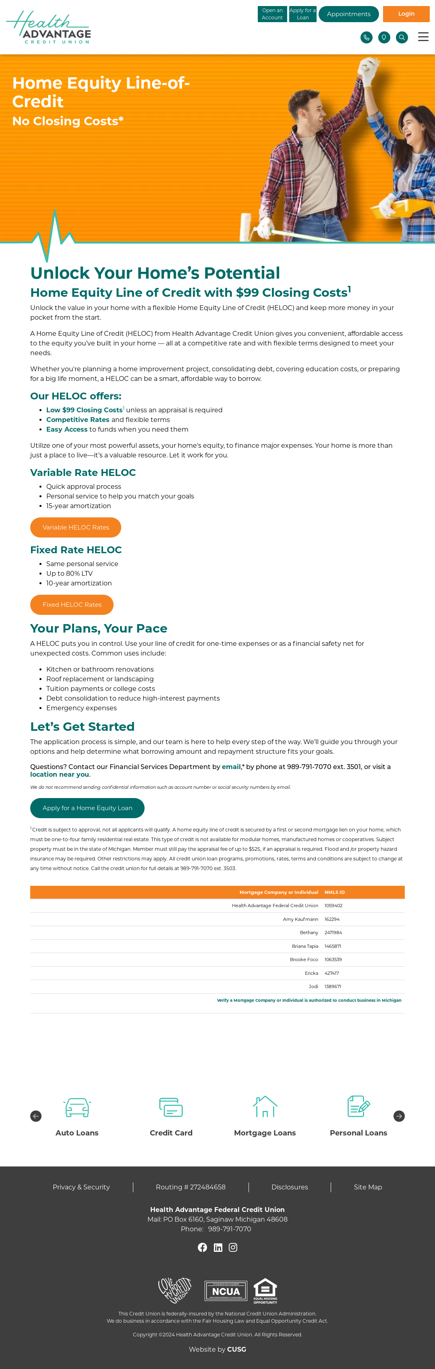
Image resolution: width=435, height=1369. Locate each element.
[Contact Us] (366, 37)
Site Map (368, 1187)
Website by (217, 1349)
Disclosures (289, 1187)
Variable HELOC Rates (76, 527)
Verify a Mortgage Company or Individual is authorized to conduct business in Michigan (309, 1000)
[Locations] (384, 37)
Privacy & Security (81, 1187)
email (231, 767)
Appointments (334, 14)
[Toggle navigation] (423, 37)
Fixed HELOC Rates (72, 604)
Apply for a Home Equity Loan (88, 808)
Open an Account (205, 14)
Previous (35, 1116)
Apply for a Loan (270, 14)
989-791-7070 (229, 1229)
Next (399, 1116)
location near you (59, 774)
